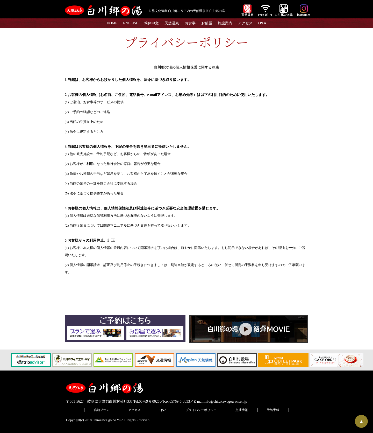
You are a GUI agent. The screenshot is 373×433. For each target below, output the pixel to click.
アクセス (245, 23)
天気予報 (273, 410)
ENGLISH (131, 23)
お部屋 (206, 23)
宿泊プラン (101, 410)
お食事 (190, 23)
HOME (112, 23)
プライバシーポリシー (201, 410)
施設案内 (225, 23)
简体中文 (151, 23)
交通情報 (241, 410)
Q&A (262, 23)
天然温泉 (171, 23)
